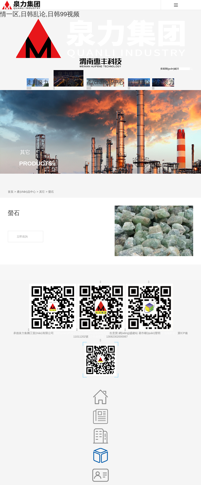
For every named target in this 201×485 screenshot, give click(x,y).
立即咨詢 (26, 236)
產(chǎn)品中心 (26, 191)
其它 (42, 191)
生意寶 (114, 333)
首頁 (10, 191)
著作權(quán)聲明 (149, 333)
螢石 (51, 191)
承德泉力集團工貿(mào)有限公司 (33, 333)
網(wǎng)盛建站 (128, 333)
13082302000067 (117, 336)
